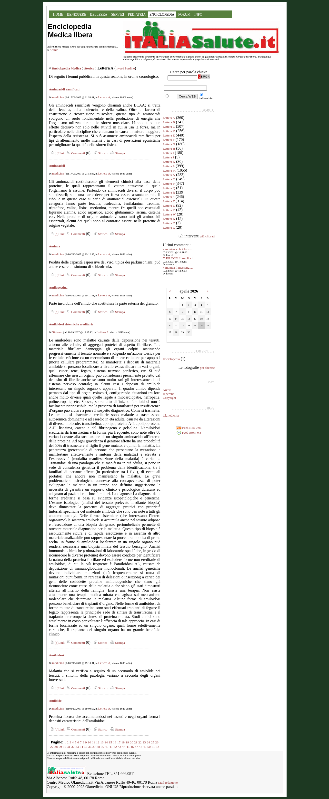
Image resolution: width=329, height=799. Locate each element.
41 (110, 747)
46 (132, 747)
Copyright (169, 398)
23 (144, 742)
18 (123, 742)
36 (89, 747)
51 (153, 747)
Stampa (117, 153)
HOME (58, 14)
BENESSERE (76, 14)
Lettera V (169, 210)
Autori (167, 390)
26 (157, 742)
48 (140, 747)
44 (123, 747)
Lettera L (169, 166)
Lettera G (169, 144)
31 (68, 747)
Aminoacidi (57, 165)
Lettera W (169, 214)
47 (136, 747)
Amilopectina (58, 287)
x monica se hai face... (177, 249)
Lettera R (169, 192)
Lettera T (169, 201)
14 (106, 742)
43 (119, 747)
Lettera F (169, 140)
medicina (58, 97)
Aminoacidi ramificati (64, 89)
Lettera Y (169, 223)
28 (56, 747)
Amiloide (55, 700)
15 (110, 742)
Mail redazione (168, 782)
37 (94, 747)
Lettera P (169, 183)
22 (139, 742)
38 (98, 747)
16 (114, 742)
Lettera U (169, 205)
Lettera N (169, 175)
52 (157, 747)
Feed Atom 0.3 (188, 432)
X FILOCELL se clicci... (179, 258)
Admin (53, 50)
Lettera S (169, 197)
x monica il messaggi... (178, 267)
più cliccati (207, 236)
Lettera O (169, 179)
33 (77, 747)
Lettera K (169, 162)
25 (152, 742)
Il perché (168, 394)
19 (127, 742)
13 (101, 742)
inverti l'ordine (125, 68)
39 (102, 747)
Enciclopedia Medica (66, 68)
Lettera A (104, 97)
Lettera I (168, 153)
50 (148, 747)
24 (148, 742)
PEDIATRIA (137, 14)
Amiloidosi (56, 655)
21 (135, 742)
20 (131, 742)
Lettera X (169, 219)
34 (81, 747)
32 (72, 747)
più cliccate (207, 368)
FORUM (184, 14)
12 (97, 742)
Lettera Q (169, 188)
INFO (198, 14)
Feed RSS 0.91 (189, 427)
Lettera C (169, 126)
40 (106, 747)
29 (60, 747)
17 (118, 742)
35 (85, 747)
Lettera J (168, 157)
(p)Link (57, 153)
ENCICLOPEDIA (162, 14)
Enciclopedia (171, 359)
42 (115, 747)
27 (51, 747)
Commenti (75, 153)
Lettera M (169, 170)
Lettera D (169, 131)
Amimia (54, 246)
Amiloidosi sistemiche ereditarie (71, 324)
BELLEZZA (98, 14)
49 (144, 747)
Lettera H (169, 148)
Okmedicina (171, 415)
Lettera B (169, 122)
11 (93, 742)
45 (128, 747)
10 (89, 742)
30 (64, 747)
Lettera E (169, 135)
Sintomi (57, 332)
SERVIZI (117, 14)
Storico (89, 68)
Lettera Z (169, 227)
